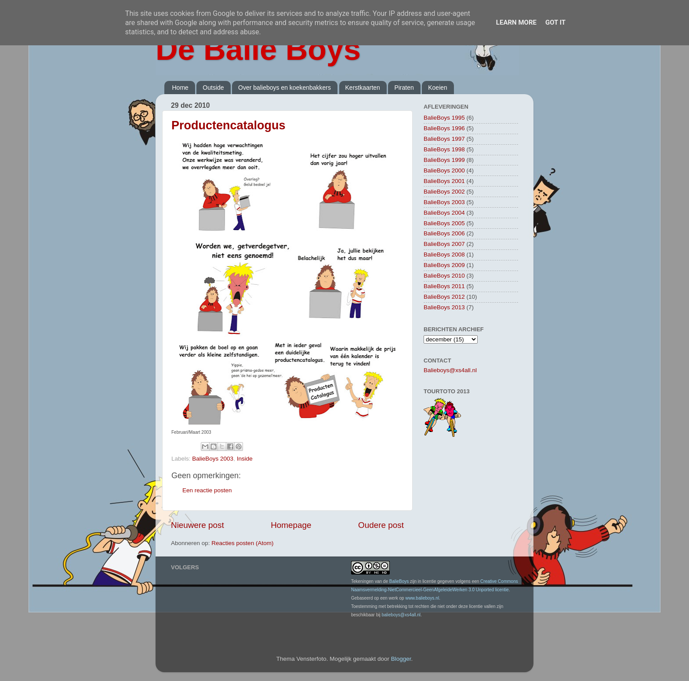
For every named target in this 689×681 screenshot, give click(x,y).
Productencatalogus (228, 125)
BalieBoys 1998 (444, 149)
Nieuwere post (197, 525)
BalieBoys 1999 (444, 160)
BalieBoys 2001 (444, 181)
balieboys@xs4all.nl (401, 614)
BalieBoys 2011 (444, 286)
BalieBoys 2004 (444, 212)
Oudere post (381, 525)
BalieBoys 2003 (212, 458)
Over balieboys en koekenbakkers (284, 87)
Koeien (437, 87)
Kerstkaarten (362, 87)
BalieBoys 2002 (444, 191)
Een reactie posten (207, 490)
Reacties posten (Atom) (242, 543)
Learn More (516, 22)
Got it (555, 22)
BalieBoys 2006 (444, 233)
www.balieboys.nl (422, 598)
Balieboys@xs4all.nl (450, 370)
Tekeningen (362, 581)
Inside (245, 458)
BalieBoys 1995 (444, 117)
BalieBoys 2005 (444, 223)
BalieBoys (399, 581)
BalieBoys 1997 (444, 138)
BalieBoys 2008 (444, 254)
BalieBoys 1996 (444, 128)
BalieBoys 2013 (444, 307)
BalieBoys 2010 (444, 275)
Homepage (291, 525)
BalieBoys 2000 (444, 170)
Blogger (401, 658)
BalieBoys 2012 (444, 296)
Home (180, 87)
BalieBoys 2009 (444, 265)
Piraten (403, 87)
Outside (213, 87)
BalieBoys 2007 (444, 244)
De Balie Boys (258, 49)
